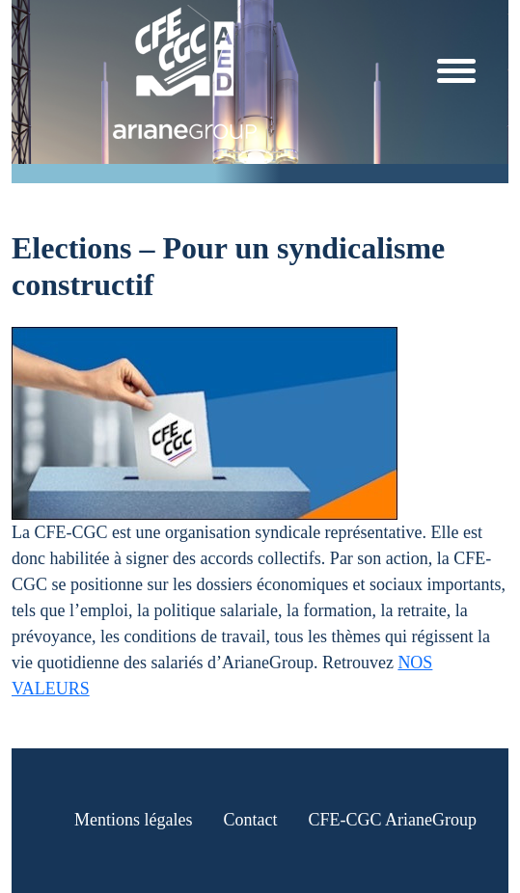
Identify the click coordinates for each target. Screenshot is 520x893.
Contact (250, 819)
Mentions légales (133, 819)
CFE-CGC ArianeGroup (392, 819)
